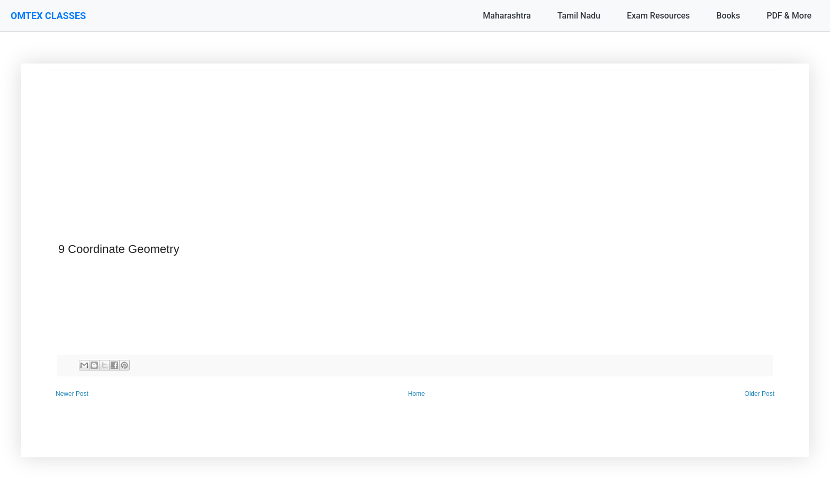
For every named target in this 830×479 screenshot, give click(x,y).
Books (728, 16)
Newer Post (72, 393)
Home (416, 393)
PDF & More (788, 16)
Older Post (759, 393)
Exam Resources (658, 16)
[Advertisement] (365, 143)
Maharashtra (507, 16)
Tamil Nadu (578, 16)
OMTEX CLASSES (48, 15)
